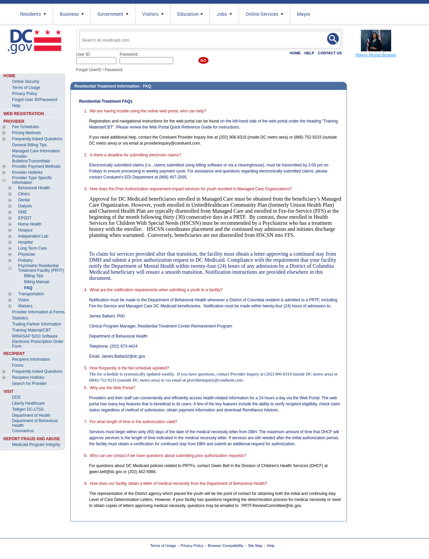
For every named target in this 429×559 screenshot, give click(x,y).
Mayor (303, 14)
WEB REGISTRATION (23, 113)
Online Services (264, 14)
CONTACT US (330, 53)
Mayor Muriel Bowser (376, 54)
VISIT (8, 391)
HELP (309, 53)
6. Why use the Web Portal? (109, 388)
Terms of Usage (163, 546)
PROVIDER (13, 121)
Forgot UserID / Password (99, 69)
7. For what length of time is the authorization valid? (130, 421)
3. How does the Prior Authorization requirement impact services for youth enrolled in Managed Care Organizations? (188, 189)
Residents (33, 14)
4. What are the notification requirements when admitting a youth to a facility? (153, 290)
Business (72, 14)
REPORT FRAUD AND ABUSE (31, 439)
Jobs (224, 14)
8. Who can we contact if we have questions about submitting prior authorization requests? (165, 455)
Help (270, 546)
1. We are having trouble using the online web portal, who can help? (145, 111)
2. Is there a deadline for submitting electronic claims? (132, 155)
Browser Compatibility (225, 546)
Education (190, 14)
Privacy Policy (191, 546)
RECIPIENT (14, 353)
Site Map (255, 546)
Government (113, 14)
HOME (295, 53)
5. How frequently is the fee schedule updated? (126, 368)
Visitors (153, 14)
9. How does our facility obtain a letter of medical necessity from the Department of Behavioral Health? (175, 483)
